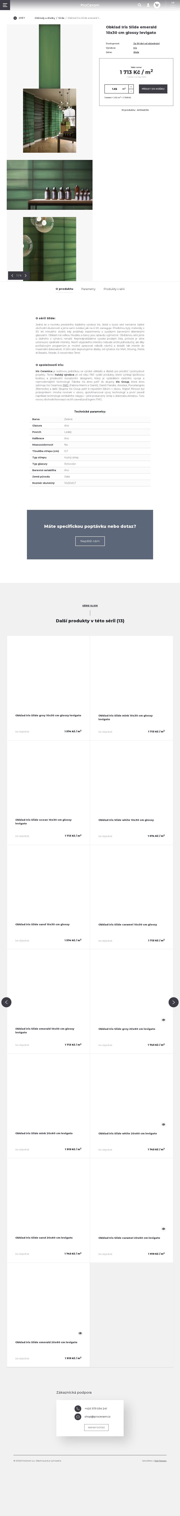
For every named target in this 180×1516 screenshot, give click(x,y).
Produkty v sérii (114, 289)
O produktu (64, 289)
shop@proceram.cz (93, 1416)
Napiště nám (90, 541)
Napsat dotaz (96, 1427)
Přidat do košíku (153, 88)
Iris (135, 48)
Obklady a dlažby (45, 18)
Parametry (88, 289)
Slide (61, 18)
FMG (65, 385)
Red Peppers (160, 1460)
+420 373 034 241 (91, 1408)
